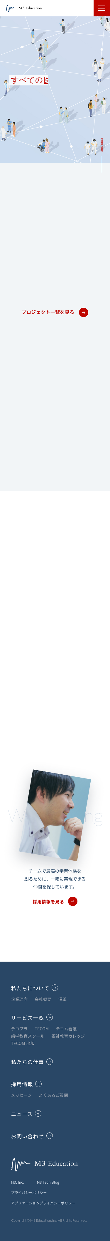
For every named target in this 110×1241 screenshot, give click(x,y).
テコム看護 (66, 1029)
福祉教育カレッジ (68, 1036)
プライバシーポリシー (29, 1192)
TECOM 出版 (23, 1043)
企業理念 (19, 999)
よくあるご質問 (53, 1095)
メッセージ (21, 1095)
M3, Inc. (17, 1182)
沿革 (62, 999)
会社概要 (43, 999)
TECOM (42, 1029)
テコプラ (19, 1029)
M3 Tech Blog (48, 1182)
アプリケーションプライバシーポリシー (43, 1202)
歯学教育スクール (28, 1036)
